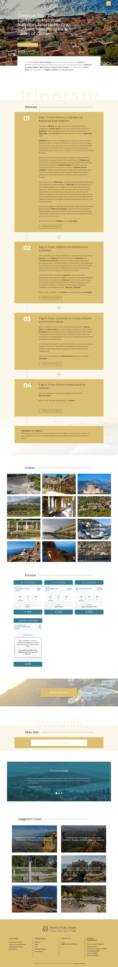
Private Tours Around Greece (17, 944)
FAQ (36, 947)
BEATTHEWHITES (80, 963)
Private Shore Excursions (16, 947)
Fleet (36, 944)
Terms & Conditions (40, 949)
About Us (37, 942)
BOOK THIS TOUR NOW (27, 45)
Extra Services (13, 949)
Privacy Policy (39, 951)
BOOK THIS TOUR (59, 692)
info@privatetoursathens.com (69, 944)
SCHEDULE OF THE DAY (50, 226)
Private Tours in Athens (15, 942)
